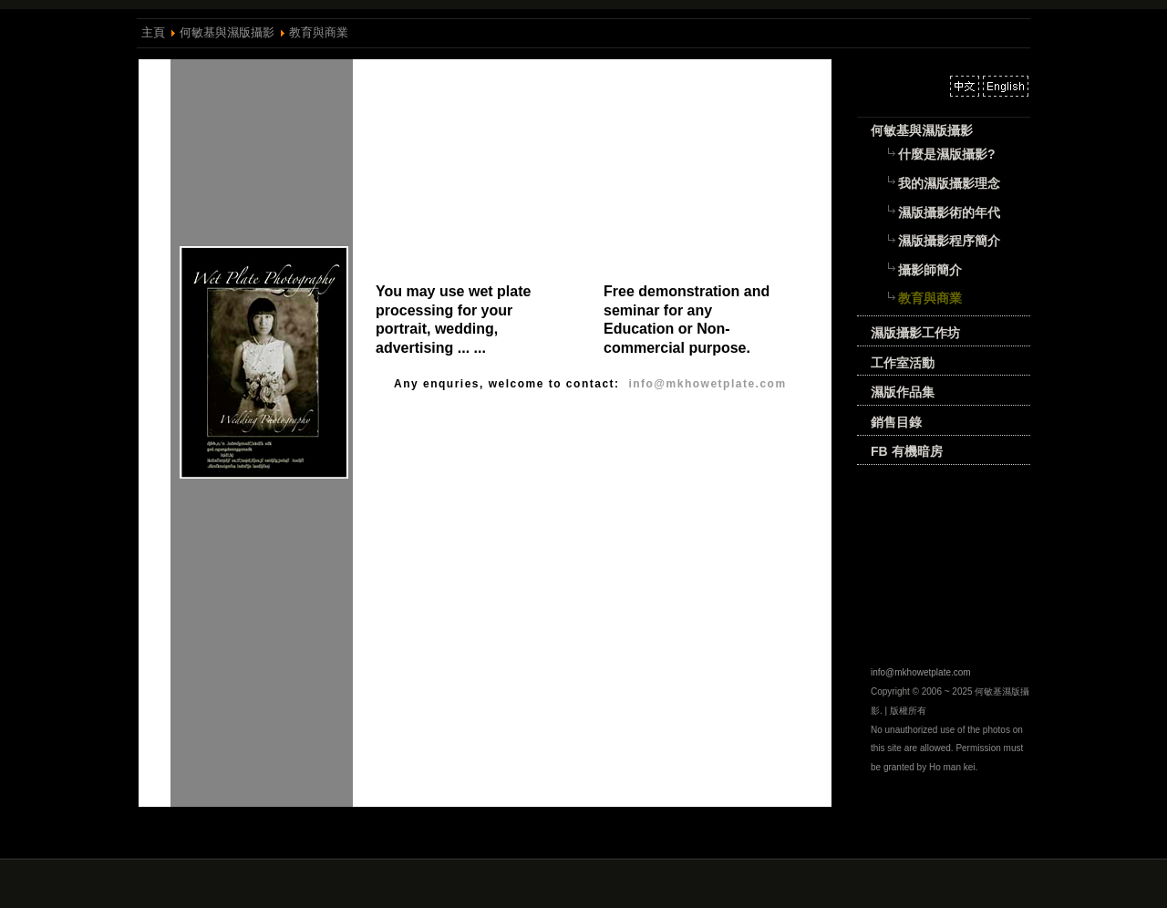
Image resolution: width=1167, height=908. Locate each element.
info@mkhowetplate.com (921, 672)
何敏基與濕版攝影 (227, 32)
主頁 (153, 32)
